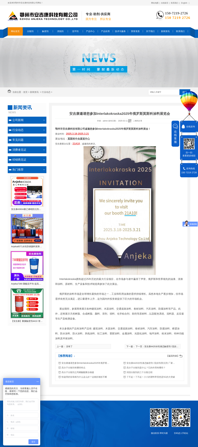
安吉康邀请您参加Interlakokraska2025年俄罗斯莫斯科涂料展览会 (86, 363)
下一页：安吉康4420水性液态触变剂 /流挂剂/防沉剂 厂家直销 (165, 346)
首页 (25, 92)
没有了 (69, 346)
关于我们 (150, 31)
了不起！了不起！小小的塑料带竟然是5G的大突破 (151, 377)
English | (185, 3)
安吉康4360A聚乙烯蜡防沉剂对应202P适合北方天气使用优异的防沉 (27, 209)
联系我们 (180, 31)
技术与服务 (120, 31)
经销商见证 (19, 159)
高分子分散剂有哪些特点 (73, 367)
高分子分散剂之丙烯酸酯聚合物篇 (78, 372)
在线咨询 (190, 126)
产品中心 (90, 31)
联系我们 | (175, 3)
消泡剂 (60, 31)
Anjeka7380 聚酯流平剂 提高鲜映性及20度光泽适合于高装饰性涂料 (27, 284)
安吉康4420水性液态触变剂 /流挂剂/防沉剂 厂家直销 (151, 363)
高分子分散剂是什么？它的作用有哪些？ (146, 367)
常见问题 (18, 139)
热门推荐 (18, 169)
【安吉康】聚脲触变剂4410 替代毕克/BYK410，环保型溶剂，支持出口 (27, 321)
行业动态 (46, 92)
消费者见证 (19, 149)
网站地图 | (155, 3)
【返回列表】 (172, 356)
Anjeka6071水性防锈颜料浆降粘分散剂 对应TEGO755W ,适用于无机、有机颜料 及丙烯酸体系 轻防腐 (27, 246)
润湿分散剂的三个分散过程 (140, 372)
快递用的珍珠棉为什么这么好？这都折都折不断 (84, 377)
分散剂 (30, 31)
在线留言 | (165, 3)
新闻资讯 (165, 31)
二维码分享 (137, 121)
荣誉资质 (135, 31)
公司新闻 (18, 120)
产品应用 (105, 31)
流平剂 (75, 31)
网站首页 (15, 31)
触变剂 (45, 31)
